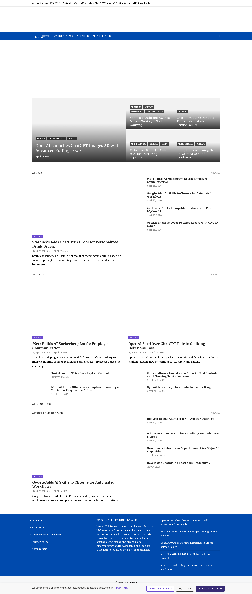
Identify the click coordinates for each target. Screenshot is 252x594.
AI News (38, 139)
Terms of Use (37, 554)
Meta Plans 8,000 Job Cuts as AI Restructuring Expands (191, 559)
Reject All (185, 588)
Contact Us (36, 532)
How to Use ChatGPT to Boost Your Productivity (178, 466)
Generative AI (54, 139)
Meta (164, 148)
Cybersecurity (139, 111)
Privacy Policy (37, 547)
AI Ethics (83, 35)
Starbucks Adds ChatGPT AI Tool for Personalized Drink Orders (73, 246)
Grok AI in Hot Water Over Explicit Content (77, 376)
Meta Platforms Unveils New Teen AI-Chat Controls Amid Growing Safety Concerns (182, 378)
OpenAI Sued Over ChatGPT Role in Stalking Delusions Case (166, 349)
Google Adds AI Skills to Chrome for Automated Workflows (71, 490)
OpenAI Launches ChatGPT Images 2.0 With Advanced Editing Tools (109, 3)
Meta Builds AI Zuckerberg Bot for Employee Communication (68, 349)
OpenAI (69, 139)
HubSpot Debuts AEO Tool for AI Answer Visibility (180, 422)
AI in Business (102, 35)
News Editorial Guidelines (44, 540)
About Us (35, 525)
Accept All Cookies (210, 588)
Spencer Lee (40, 252)
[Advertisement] (126, 68)
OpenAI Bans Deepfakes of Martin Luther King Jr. (180, 390)
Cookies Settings (160, 588)
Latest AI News (63, 35)
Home (46, 35)
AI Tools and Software (46, 416)
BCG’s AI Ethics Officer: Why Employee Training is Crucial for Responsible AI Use (82, 392)
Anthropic (163, 107)
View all (217, 173)
